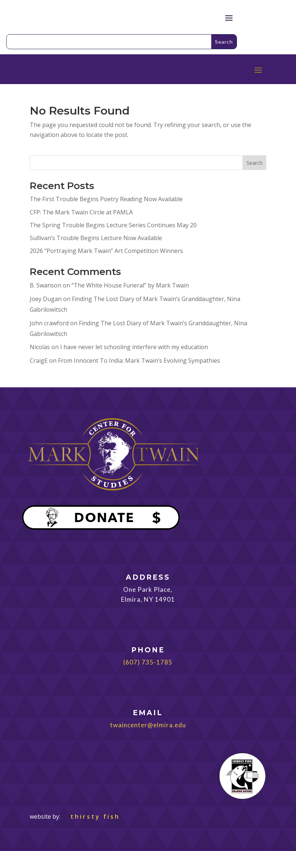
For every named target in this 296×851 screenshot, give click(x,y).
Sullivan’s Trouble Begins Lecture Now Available (96, 238)
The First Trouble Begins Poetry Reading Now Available (106, 199)
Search (254, 162)
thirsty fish (91, 816)
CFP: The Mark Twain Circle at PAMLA (81, 212)
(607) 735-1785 (147, 662)
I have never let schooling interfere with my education (134, 347)
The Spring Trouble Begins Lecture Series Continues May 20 (113, 225)
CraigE (39, 360)
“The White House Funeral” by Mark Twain (130, 285)
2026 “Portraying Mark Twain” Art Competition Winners (106, 251)
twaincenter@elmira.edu (148, 725)
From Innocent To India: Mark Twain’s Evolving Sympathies (139, 360)
